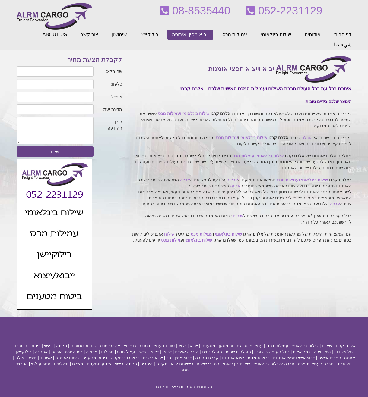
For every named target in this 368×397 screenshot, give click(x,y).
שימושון (119, 34)
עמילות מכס (234, 34)
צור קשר (89, 34)
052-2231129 (284, 11)
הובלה (307, 137)
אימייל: (116, 96)
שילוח (238, 216)
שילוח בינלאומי (276, 34)
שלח (55, 151)
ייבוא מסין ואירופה (190, 34)
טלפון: (116, 84)
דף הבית (342, 34)
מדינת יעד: (112, 109)
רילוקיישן (149, 34)
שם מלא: (114, 71)
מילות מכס (170, 240)
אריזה (185, 179)
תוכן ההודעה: (114, 125)
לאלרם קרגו (167, 386)
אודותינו (313, 34)
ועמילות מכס (169, 113)
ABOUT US (55, 34)
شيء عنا (342, 44)
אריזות (232, 179)
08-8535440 (195, 11)
